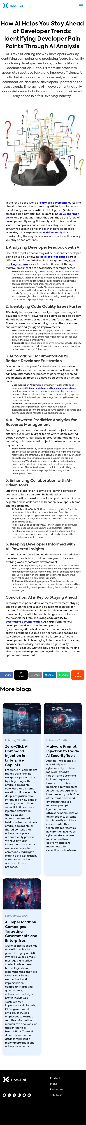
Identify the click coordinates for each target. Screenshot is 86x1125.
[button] (80, 5)
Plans (53, 1084)
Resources (56, 1089)
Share (49, 675)
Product (55, 1078)
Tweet (21, 675)
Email (35, 675)
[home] (13, 5)
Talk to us (56, 1095)
